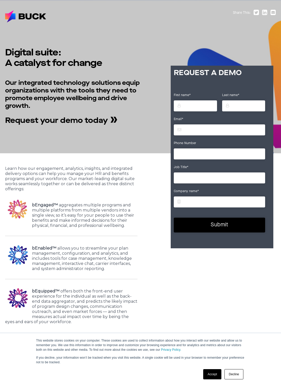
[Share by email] (273, 13)
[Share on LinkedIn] (265, 13)
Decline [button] (234, 374)
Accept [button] (212, 374)
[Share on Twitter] (257, 13)
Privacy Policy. (171, 350)
